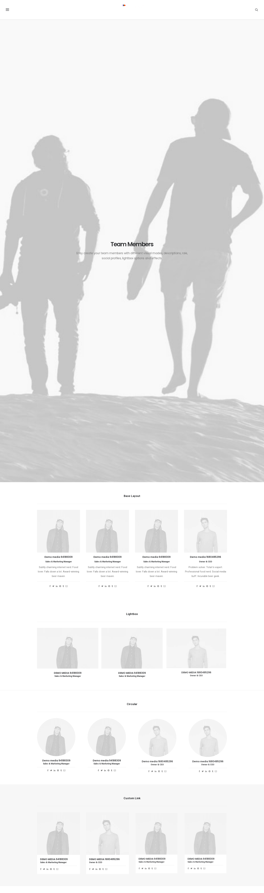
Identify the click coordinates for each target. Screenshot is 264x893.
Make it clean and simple (152, 840)
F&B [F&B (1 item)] (191, 840)
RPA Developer (96, 828)
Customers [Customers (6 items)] (195, 834)
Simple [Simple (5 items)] (193, 856)
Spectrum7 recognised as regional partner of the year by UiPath (105, 848)
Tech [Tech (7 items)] (213, 861)
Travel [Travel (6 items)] (193, 867)
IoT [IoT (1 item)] (211, 840)
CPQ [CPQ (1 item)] (216, 829)
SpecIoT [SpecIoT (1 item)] (220, 856)
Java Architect (96, 836)
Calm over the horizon (150, 832)
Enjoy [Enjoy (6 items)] (220, 834)
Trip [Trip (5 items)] (203, 867)
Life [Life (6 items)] (219, 840)
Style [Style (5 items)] (203, 861)
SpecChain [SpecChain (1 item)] (206, 856)
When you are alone (149, 844)
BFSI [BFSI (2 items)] (192, 829)
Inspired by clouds (148, 836)
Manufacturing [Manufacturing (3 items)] (198, 845)
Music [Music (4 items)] (213, 845)
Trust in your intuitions (150, 828)
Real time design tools (150, 848)
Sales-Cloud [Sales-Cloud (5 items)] (196, 850)
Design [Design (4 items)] (209, 834)
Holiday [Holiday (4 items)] (202, 840)
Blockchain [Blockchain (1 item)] (204, 829)
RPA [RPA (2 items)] (222, 845)
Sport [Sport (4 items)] (193, 861)
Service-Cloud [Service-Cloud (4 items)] (214, 850)
